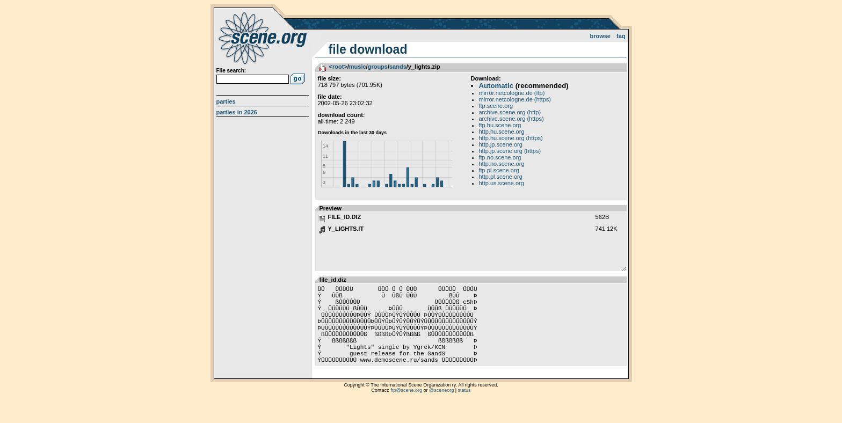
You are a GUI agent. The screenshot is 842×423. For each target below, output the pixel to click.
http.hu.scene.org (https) (511, 138)
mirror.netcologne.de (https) (515, 99)
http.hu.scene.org (502, 131)
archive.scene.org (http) (510, 112)
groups (378, 66)
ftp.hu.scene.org (500, 125)
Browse (600, 36)
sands (398, 66)
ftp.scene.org (496, 106)
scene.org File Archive (264, 37)
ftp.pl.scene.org (499, 170)
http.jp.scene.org (500, 144)
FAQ (621, 36)
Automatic (496, 86)
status (464, 409)
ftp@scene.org (406, 409)
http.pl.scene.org (500, 176)
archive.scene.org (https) (511, 118)
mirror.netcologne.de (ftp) (512, 93)
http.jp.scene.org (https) (510, 151)
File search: (231, 71)
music (357, 66)
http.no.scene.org (502, 164)
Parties (226, 101)
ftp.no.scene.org (500, 157)
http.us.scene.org (501, 183)
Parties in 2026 (236, 112)
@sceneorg (441, 409)
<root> (338, 66)
